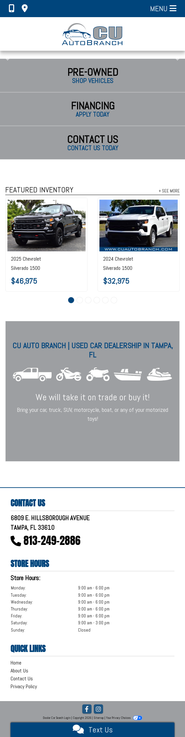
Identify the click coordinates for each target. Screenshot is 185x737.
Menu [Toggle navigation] (163, 8)
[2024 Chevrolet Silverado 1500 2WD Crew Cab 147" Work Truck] (138, 225)
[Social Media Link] (98, 709)
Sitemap (98, 718)
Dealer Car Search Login (56, 718)
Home (16, 662)
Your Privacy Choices (124, 718)
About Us (19, 670)
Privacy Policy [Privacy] (24, 686)
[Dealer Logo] (92, 33)
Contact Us (22, 678)
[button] (6, 55)
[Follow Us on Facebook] (87, 709)
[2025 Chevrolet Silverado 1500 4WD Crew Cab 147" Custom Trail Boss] (46, 225)
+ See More (169, 190)
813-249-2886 (52, 540)
